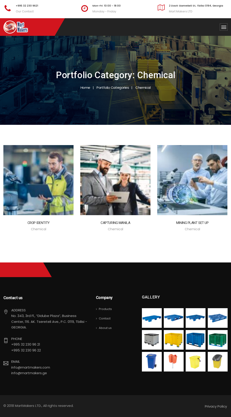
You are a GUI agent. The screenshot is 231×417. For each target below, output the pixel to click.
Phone (16, 338)
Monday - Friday (104, 11)
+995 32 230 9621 (27, 5)
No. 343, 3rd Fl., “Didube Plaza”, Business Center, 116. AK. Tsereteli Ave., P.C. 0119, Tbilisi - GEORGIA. (49, 321)
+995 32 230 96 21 (25, 344)
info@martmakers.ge (29, 373)
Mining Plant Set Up (192, 223)
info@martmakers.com (30, 367)
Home (85, 87)
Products (105, 309)
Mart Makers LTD (180, 11)
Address (18, 310)
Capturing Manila (115, 223)
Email (15, 361)
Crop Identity (39, 223)
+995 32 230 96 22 (26, 350)
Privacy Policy (216, 406)
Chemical (38, 229)
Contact (105, 318)
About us (105, 328)
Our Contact (25, 11)
